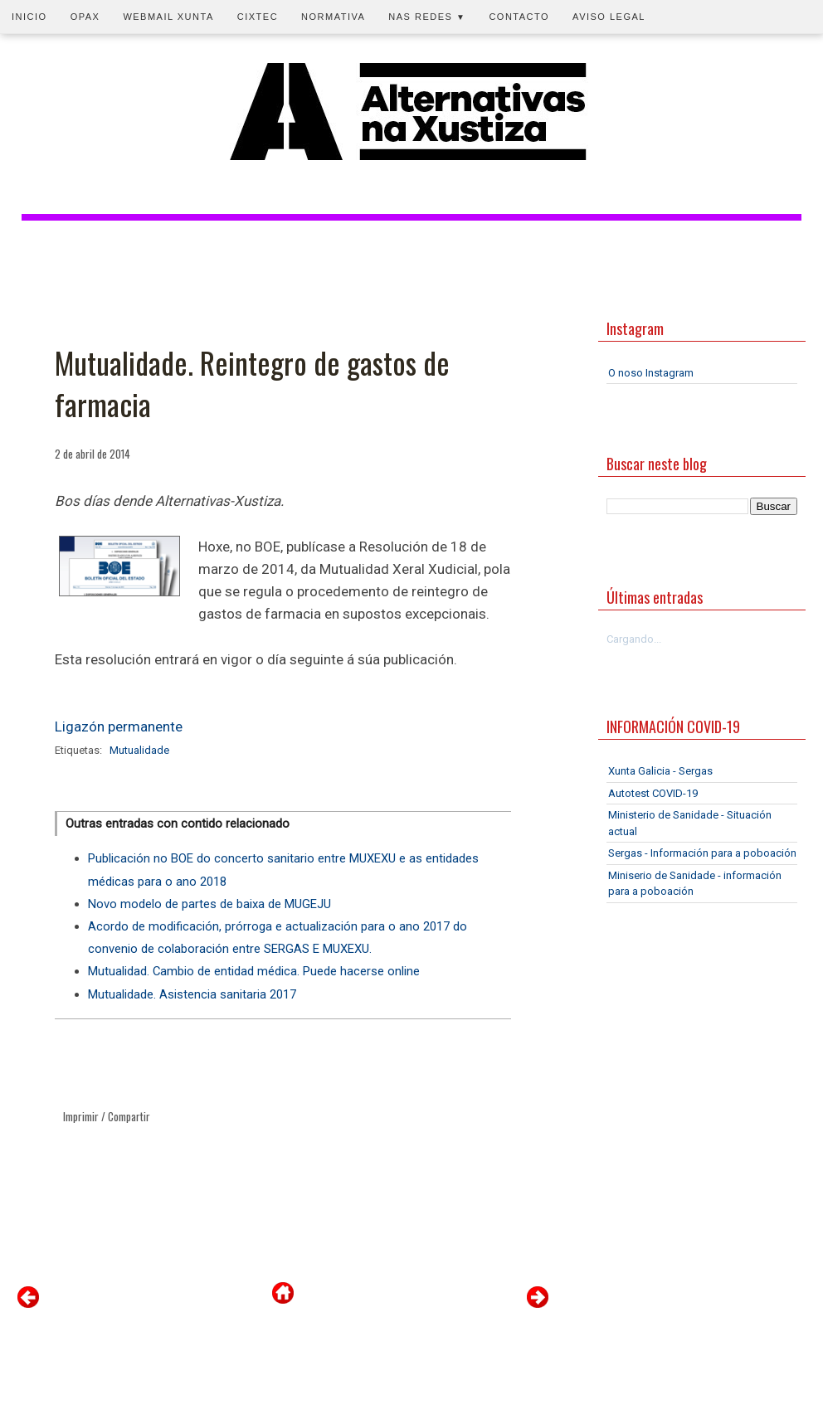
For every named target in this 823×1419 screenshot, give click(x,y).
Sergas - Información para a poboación (702, 853)
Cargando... (633, 639)
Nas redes (426, 17)
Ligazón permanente (119, 726)
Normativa (333, 17)
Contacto (519, 17)
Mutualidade (139, 750)
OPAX (85, 17)
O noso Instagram (651, 373)
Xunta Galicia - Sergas (660, 771)
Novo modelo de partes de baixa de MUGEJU (209, 904)
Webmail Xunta (168, 17)
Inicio (29, 17)
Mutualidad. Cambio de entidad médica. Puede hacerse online (254, 971)
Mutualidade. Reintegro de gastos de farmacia (252, 383)
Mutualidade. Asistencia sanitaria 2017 (192, 994)
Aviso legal (608, 17)
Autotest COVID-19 (653, 793)
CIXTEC (257, 17)
